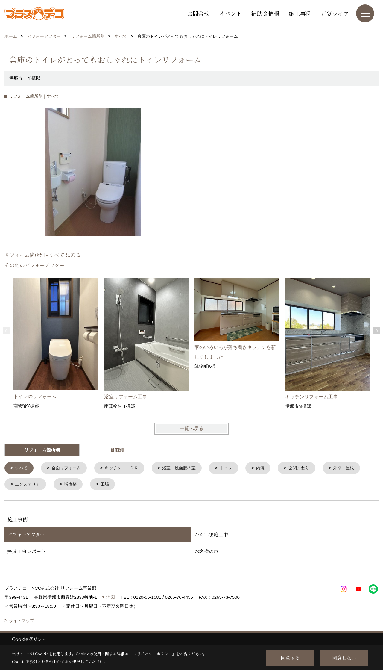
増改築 (120, 485)
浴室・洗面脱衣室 (187, 468)
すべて (22, 468)
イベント (230, 13)
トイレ (235, 468)
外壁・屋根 (27, 485)
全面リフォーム (68, 468)
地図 (110, 598)
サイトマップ (21, 621)
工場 (155, 485)
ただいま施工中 (211, 535)
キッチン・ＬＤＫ (127, 468)
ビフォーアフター (26, 535)
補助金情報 (265, 13)
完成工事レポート (26, 552)
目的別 (117, 450)
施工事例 (300, 13)
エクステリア (75, 485)
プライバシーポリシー (152, 654)
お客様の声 (206, 552)
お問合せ (198, 13)
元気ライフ (335, 13)
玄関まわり (311, 468)
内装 (271, 468)
